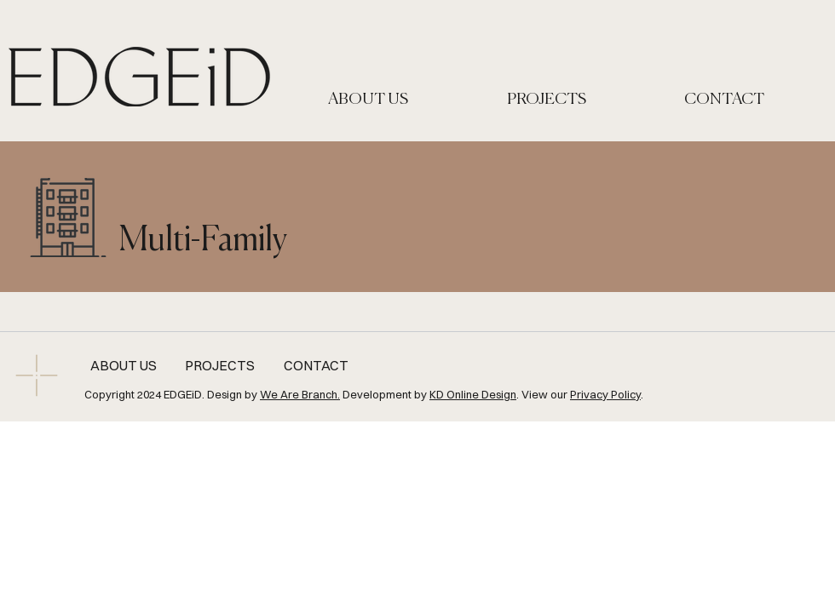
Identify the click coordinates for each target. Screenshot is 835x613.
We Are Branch (298, 394)
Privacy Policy (605, 394)
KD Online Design (472, 394)
